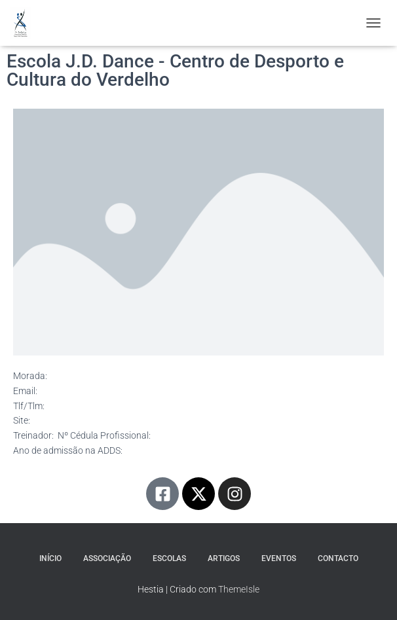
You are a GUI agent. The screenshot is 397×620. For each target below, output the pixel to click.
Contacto (338, 558)
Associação (107, 558)
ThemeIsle (238, 589)
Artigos (224, 558)
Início (50, 558)
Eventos (278, 558)
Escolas (169, 558)
